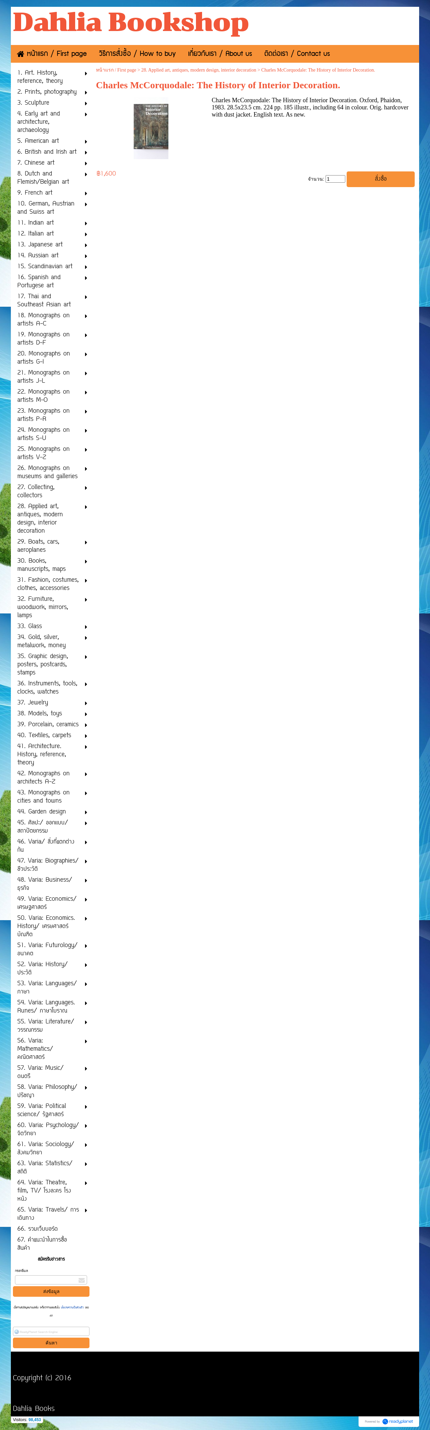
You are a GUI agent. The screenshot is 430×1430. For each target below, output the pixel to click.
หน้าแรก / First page (116, 70)
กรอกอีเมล (21, 1271)
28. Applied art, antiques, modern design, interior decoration (198, 70)
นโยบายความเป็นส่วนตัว (72, 1308)
